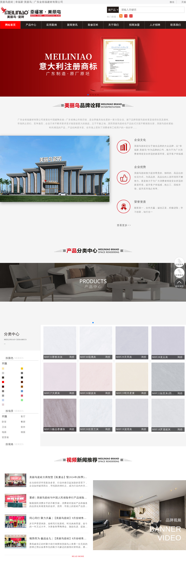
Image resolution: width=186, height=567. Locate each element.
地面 (4, 432)
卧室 (4, 422)
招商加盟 (134, 25)
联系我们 (175, 25)
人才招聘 (155, 25)
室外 (23, 427)
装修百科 (93, 25)
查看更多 (124, 225)
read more (80, 556)
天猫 (182, 2)
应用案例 (51, 25)
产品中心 (31, 25)
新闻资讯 (72, 25)
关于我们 (113, 25)
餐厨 (23, 422)
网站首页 (10, 25)
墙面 (23, 432)
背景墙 (5, 437)
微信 (170, 2)
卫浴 (4, 427)
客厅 (23, 416)
